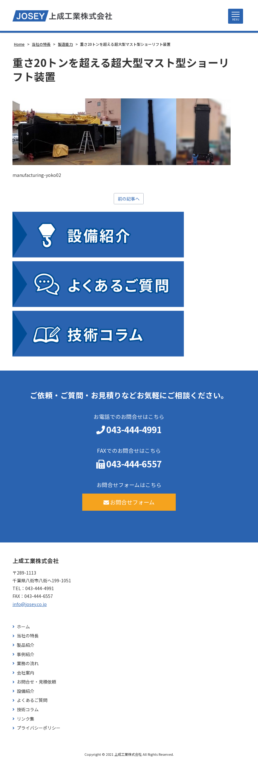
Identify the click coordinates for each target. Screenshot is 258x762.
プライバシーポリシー (38, 728)
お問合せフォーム (129, 502)
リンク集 (25, 719)
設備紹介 (25, 691)
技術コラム (28, 709)
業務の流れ (28, 663)
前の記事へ (129, 199)
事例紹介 (25, 654)
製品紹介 (25, 645)
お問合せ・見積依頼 (36, 682)
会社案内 (25, 673)
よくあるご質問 (32, 700)
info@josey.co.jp (29, 604)
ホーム (23, 627)
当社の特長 (28, 636)
